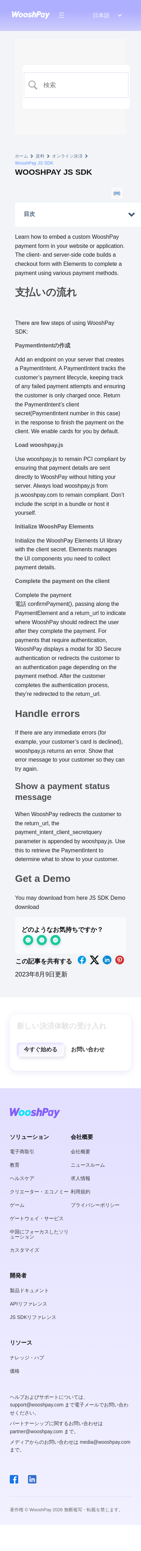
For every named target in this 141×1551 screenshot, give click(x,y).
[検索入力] (81, 85)
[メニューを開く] (61, 15)
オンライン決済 (67, 156)
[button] (40, 1050)
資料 (40, 156)
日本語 (101, 15)
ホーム (21, 156)
